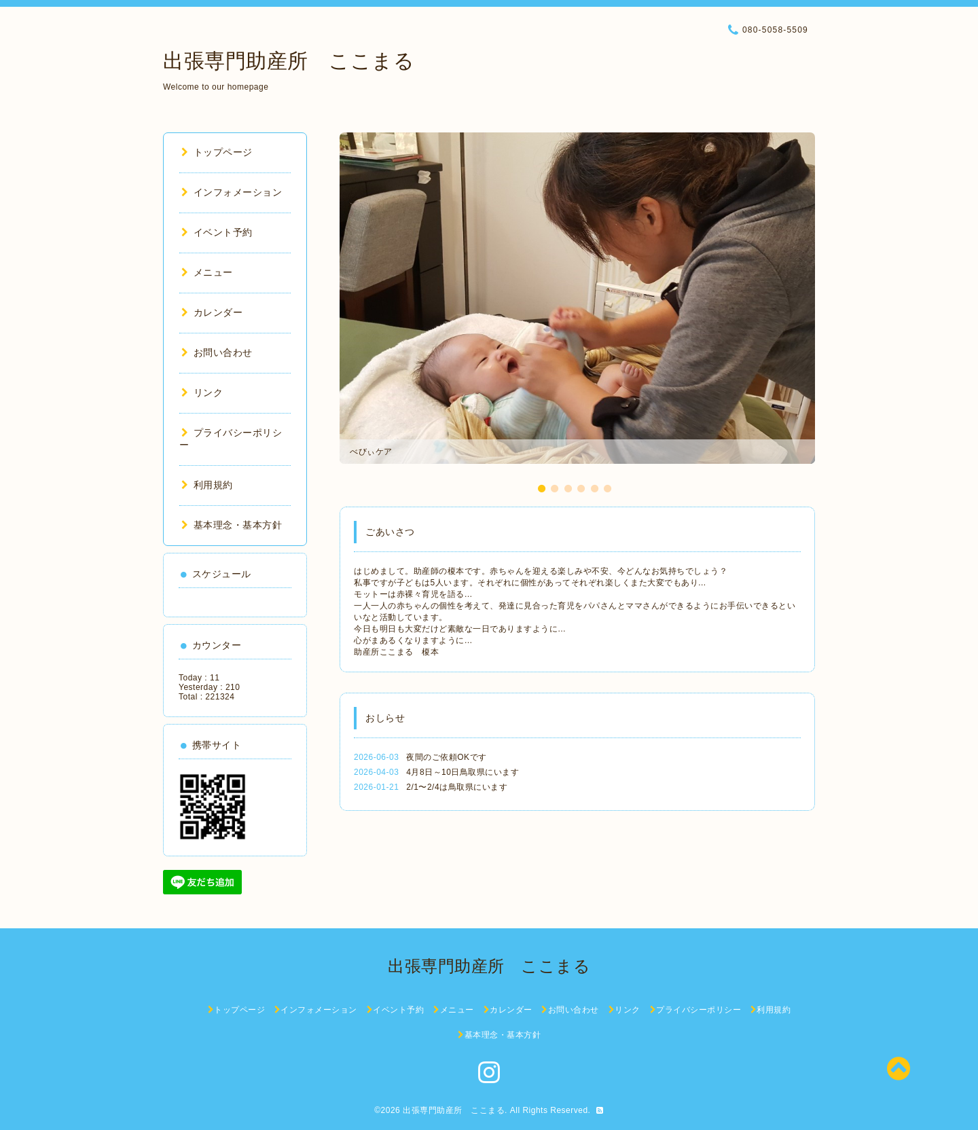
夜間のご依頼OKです (446, 757)
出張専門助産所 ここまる (288, 61)
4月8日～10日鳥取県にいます (462, 772)
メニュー (207, 272)
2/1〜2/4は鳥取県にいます (456, 787)
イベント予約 (217, 232)
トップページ (217, 152)
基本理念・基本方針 (231, 525)
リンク (202, 392)
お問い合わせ (217, 352)
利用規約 (207, 484)
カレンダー (211, 312)
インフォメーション (231, 192)
